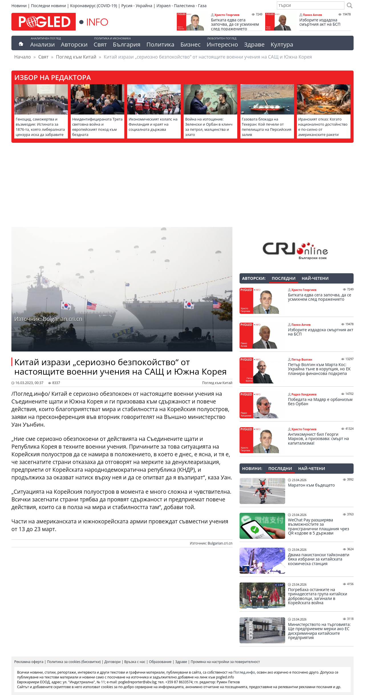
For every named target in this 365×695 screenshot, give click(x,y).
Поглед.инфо (244, 672)
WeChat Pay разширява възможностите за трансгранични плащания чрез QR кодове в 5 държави (318, 526)
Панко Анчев (312, 15)
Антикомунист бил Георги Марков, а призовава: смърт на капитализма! (318, 438)
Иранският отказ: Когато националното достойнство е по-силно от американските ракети (323, 126)
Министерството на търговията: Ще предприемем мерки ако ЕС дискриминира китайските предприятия (319, 631)
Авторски (74, 44)
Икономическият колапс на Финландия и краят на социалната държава (153, 124)
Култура (282, 44)
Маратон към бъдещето (311, 485)
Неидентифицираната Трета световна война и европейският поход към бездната (97, 126)
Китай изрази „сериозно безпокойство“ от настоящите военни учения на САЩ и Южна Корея (120, 366)
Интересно (222, 44)
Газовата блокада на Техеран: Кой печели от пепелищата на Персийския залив (266, 126)
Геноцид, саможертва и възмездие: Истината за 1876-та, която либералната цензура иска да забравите (40, 126)
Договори (112, 661)
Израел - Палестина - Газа (181, 5)
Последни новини (48, 5)
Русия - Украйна (136, 5)
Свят (100, 44)
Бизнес (191, 44)
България (127, 44)
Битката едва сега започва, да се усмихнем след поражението (235, 24)
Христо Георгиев (227, 15)
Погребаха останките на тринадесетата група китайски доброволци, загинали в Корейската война (317, 596)
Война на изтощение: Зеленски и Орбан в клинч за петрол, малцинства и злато (208, 126)
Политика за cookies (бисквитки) (74, 661)
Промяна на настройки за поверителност (225, 661)
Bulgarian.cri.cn (220, 543)
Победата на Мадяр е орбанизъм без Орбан (320, 401)
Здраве (254, 44)
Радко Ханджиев (304, 394)
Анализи (42, 44)
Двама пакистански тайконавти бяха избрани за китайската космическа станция (318, 559)
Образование (160, 661)
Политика (161, 44)
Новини (19, 5)
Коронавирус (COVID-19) (93, 5)
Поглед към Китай (76, 57)
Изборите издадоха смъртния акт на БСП (319, 22)
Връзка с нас (134, 661)
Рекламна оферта (28, 661)
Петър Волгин (301, 359)
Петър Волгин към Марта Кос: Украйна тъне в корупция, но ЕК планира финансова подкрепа (319, 369)
